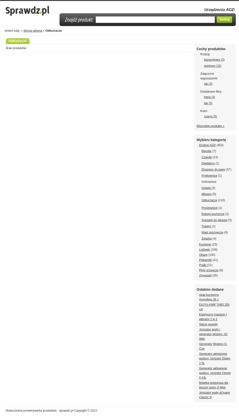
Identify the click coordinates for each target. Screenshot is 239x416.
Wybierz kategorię (211, 140)
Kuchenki (205, 244)
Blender (207, 151)
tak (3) (208, 84)
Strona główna (32, 30)
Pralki (203, 265)
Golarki (207, 188)
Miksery (207, 194)
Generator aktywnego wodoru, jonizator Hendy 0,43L (215, 373)
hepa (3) (209, 97)
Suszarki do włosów (214, 220)
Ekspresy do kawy (213, 169)
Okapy (203, 255)
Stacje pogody (208, 324)
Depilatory (208, 163)
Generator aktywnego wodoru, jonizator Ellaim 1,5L (214, 358)
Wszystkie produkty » (210, 126)
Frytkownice (209, 175)
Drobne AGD (207, 145)
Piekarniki (205, 260)
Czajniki (207, 157)
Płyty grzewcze (209, 270)
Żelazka (207, 238)
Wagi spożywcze (212, 232)
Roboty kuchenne (213, 214)
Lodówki (204, 249)
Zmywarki (205, 275)
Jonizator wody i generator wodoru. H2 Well (213, 334)
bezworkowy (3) (214, 59)
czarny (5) (210, 116)
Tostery (207, 226)
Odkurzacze (209, 200)
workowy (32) (212, 66)
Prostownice (209, 208)
